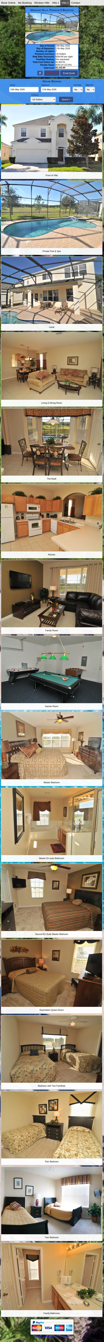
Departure (45, 85)
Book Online (8, 2)
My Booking (25, 2)
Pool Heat (77, 85)
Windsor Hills (41, 2)
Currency (34, 95)
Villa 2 (65, 2)
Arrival (12, 85)
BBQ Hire (89, 85)
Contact (75, 2)
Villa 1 (55, 2)
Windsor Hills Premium (59, 1336)
